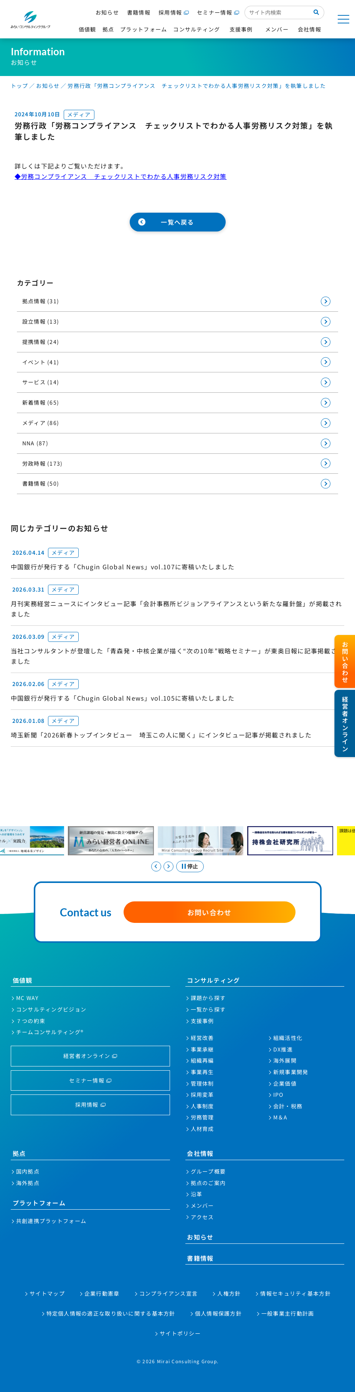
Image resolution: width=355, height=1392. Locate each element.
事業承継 (202, 1049)
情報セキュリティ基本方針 (295, 1293)
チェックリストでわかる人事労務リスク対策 (157, 176)
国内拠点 (28, 1171)
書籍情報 (138, 12)
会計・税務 (287, 1106)
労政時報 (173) (42, 463)
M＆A (280, 1117)
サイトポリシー (180, 1333)
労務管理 (202, 1117)
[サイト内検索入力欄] (276, 12)
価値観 (23, 980)
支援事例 (202, 1021)
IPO (278, 1094)
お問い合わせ (209, 912)
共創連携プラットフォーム (51, 1221)
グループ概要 (208, 1171)
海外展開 (285, 1060)
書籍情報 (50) (40, 483)
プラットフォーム (39, 1202)
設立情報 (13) (40, 321)
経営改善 (202, 1038)
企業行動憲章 (102, 1293)
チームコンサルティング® (50, 1032)
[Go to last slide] (156, 866)
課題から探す (208, 998)
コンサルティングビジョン (51, 1009)
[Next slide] (168, 866)
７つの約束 (30, 1021)
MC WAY (27, 998)
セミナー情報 (214, 12)
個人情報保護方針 (218, 1313)
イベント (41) (40, 362)
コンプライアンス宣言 (168, 1293)
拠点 (19, 1153)
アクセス (202, 1217)
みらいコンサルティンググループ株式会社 (31, 19)
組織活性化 (287, 1038)
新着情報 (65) (40, 402)
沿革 (197, 1194)
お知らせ (107, 12)
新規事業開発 (291, 1072)
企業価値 (285, 1083)
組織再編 (202, 1060)
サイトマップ (47, 1293)
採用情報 (170, 12)
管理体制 (202, 1083)
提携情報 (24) (40, 342)
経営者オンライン (86, 1056)
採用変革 (202, 1094)
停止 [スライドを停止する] (192, 866)
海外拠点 (28, 1183)
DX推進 (283, 1049)
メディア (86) (40, 423)
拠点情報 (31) (40, 301)
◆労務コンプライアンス (51, 176)
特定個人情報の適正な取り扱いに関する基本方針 (110, 1313)
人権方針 (229, 1293)
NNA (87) (35, 443)
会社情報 (200, 1153)
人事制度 (202, 1106)
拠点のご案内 (208, 1183)
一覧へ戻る (177, 221)
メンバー (202, 1205)
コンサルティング (213, 980)
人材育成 (202, 1128)
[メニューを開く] (343, 19)
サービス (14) (40, 382)
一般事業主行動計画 (287, 1313)
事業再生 (202, 1072)
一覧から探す (208, 1009)
